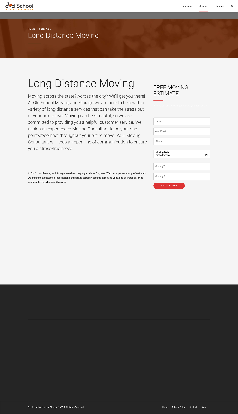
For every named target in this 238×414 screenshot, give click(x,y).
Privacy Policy (178, 407)
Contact (220, 6)
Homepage (186, 6)
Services (203, 6)
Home (31, 28)
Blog (203, 407)
